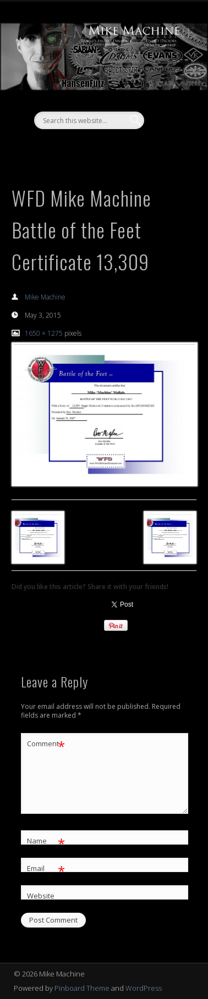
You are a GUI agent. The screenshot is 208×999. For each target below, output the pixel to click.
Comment (46, 743)
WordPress (143, 988)
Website (40, 896)
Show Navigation (168, 98)
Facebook (91, 148)
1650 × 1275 (44, 333)
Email (46, 868)
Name (46, 841)
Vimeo (114, 148)
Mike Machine (45, 297)
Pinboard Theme (82, 988)
